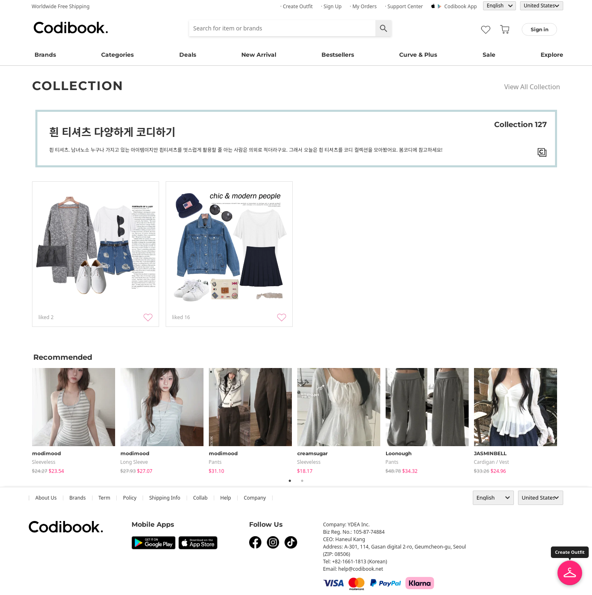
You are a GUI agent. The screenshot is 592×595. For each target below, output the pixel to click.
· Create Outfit (296, 6)
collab (200, 497)
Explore (552, 54)
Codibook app (460, 6)
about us (46, 497)
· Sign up (331, 6)
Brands (45, 54)
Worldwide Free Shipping (61, 6)
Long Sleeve (134, 461)
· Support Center (404, 6)
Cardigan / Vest (491, 461)
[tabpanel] (76, 419)
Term (105, 497)
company (255, 497)
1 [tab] (290, 481)
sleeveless (44, 461)
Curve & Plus (418, 54)
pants (215, 461)
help (225, 497)
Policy (129, 497)
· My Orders (363, 6)
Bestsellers (337, 54)
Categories (117, 54)
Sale (489, 54)
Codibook (71, 27)
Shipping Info (164, 497)
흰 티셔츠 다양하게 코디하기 (112, 132)
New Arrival (258, 54)
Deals (187, 54)
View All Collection (532, 86)
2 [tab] (302, 481)
